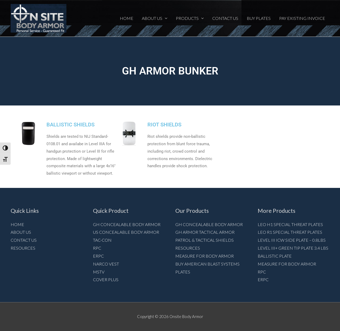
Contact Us (225, 18)
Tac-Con (102, 239)
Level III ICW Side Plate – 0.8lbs (292, 239)
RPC (97, 247)
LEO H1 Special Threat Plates (290, 224)
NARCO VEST (106, 263)
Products (187, 18)
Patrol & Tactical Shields (204, 239)
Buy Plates (259, 18)
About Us (152, 18)
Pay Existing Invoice (302, 18)
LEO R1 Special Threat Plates (290, 232)
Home (126, 18)
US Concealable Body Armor (126, 232)
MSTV (98, 271)
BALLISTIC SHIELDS (70, 124)
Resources (23, 247)
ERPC (98, 255)
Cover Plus (105, 279)
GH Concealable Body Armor (126, 224)
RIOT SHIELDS (164, 124)
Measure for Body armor (204, 255)
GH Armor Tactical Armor (205, 232)
